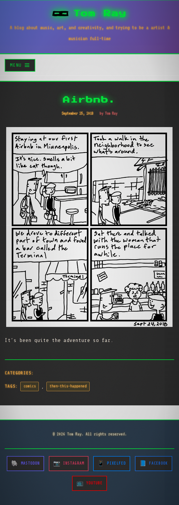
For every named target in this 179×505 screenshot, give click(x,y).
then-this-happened (68, 386)
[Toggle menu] (20, 65)
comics (30, 386)
